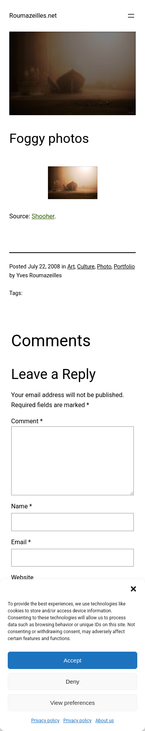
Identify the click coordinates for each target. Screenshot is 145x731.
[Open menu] (131, 15)
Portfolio (124, 266)
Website (22, 577)
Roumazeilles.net (33, 15)
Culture (86, 266)
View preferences (72, 702)
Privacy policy (45, 720)
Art (71, 266)
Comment (27, 421)
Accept (73, 660)
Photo (104, 266)
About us (105, 720)
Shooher (43, 216)
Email (21, 542)
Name (21, 506)
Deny (72, 681)
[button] (133, 589)
